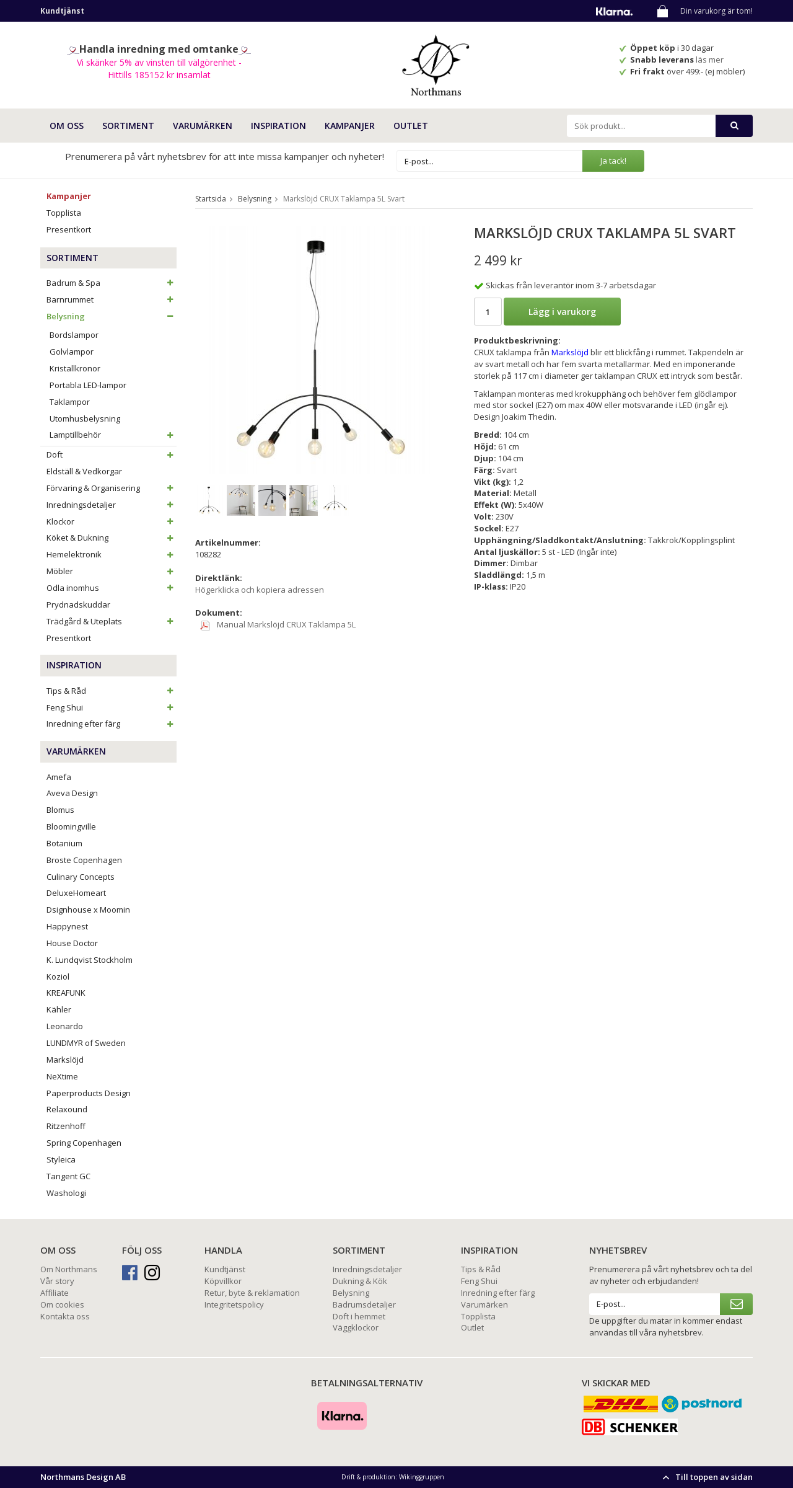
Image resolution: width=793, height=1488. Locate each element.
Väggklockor (356, 1327)
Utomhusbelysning (85, 418)
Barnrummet (111, 299)
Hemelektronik (111, 554)
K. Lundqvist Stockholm (89, 959)
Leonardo (64, 1026)
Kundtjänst (224, 1269)
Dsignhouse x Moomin (88, 909)
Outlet (410, 125)
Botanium (64, 843)
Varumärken (484, 1304)
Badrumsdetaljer (364, 1304)
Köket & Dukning (111, 537)
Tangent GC (68, 1176)
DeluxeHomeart (76, 892)
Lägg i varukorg (562, 311)
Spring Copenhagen (83, 1142)
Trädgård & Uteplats (111, 621)
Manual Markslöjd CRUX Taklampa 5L (278, 624)
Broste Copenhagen (84, 860)
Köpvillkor (223, 1280)
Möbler (111, 571)
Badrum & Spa (111, 282)
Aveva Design (72, 793)
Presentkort (68, 229)
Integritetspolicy (234, 1304)
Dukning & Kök (360, 1280)
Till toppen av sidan (706, 1476)
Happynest (67, 926)
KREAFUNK (65, 992)
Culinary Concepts (80, 876)
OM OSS (67, 125)
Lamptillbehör (113, 434)
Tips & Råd (111, 690)
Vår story (57, 1280)
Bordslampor (74, 334)
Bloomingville (71, 826)
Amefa (58, 776)
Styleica (61, 1159)
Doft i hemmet (359, 1316)
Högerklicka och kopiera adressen (259, 589)
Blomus (60, 809)
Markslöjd (65, 1059)
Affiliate (54, 1292)
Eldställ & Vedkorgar (84, 471)
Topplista (63, 212)
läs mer (710, 59)
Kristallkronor (75, 368)
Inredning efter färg (111, 723)
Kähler (58, 1009)
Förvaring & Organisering (111, 488)
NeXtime (62, 1076)
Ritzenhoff (65, 1126)
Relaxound (66, 1109)
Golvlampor (72, 351)
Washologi (66, 1192)
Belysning (111, 316)
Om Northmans (68, 1269)
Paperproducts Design (88, 1093)
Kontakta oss (65, 1316)
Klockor (111, 521)
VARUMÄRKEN (202, 125)
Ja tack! (613, 160)
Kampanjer (350, 125)
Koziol (57, 976)
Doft (111, 454)
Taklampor (70, 401)
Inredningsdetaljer (111, 504)
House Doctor (72, 943)
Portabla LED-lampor (88, 385)
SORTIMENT (128, 125)
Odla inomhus (111, 587)
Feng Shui (111, 707)
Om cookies (62, 1304)
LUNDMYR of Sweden (86, 1042)
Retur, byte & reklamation (252, 1292)
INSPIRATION (278, 125)
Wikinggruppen (421, 1476)
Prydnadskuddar (78, 604)
